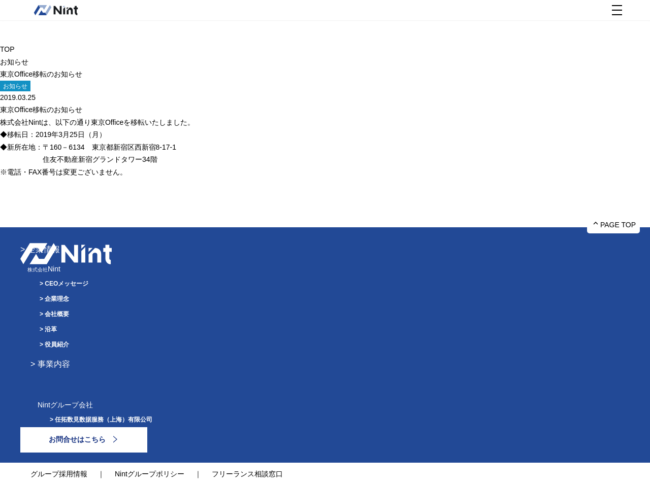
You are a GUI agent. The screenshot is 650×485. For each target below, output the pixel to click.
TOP (7, 49)
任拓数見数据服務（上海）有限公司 (103, 419)
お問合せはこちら (77, 439)
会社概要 (57, 314)
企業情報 (43, 249)
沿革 (51, 329)
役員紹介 (57, 344)
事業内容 (54, 364)
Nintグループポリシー (149, 474)
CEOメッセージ (66, 283)
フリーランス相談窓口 (247, 474)
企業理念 (57, 298)
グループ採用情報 (58, 474)
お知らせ (14, 62)
